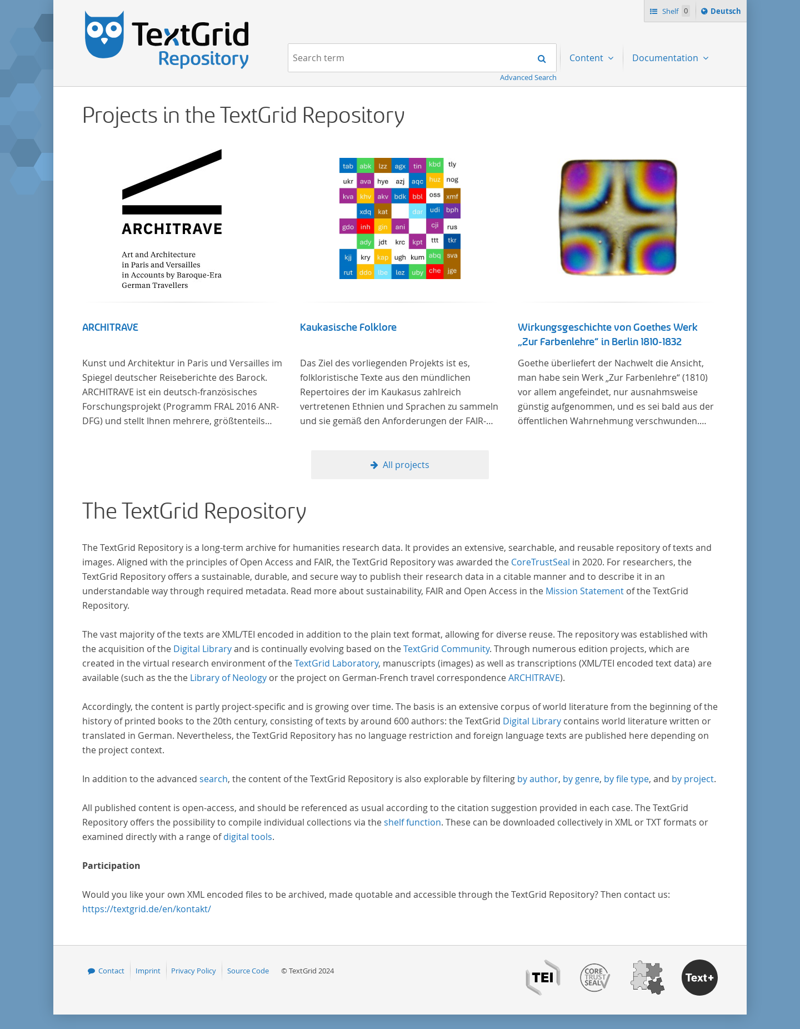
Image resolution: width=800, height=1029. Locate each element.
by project (693, 779)
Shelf (675, 11)
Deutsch (727, 12)
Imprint (148, 971)
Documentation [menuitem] (666, 58)
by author (537, 779)
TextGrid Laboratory (336, 663)
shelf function (412, 822)
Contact (111, 971)
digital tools (247, 837)
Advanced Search (528, 77)
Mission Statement (585, 591)
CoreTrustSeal (540, 562)
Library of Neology (228, 678)
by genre (581, 779)
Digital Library (202, 649)
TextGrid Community (446, 649)
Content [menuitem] (587, 58)
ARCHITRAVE (110, 327)
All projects (406, 465)
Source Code (248, 971)
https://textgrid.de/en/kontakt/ (146, 909)
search (213, 779)
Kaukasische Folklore (348, 327)
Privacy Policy (193, 971)
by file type (626, 779)
